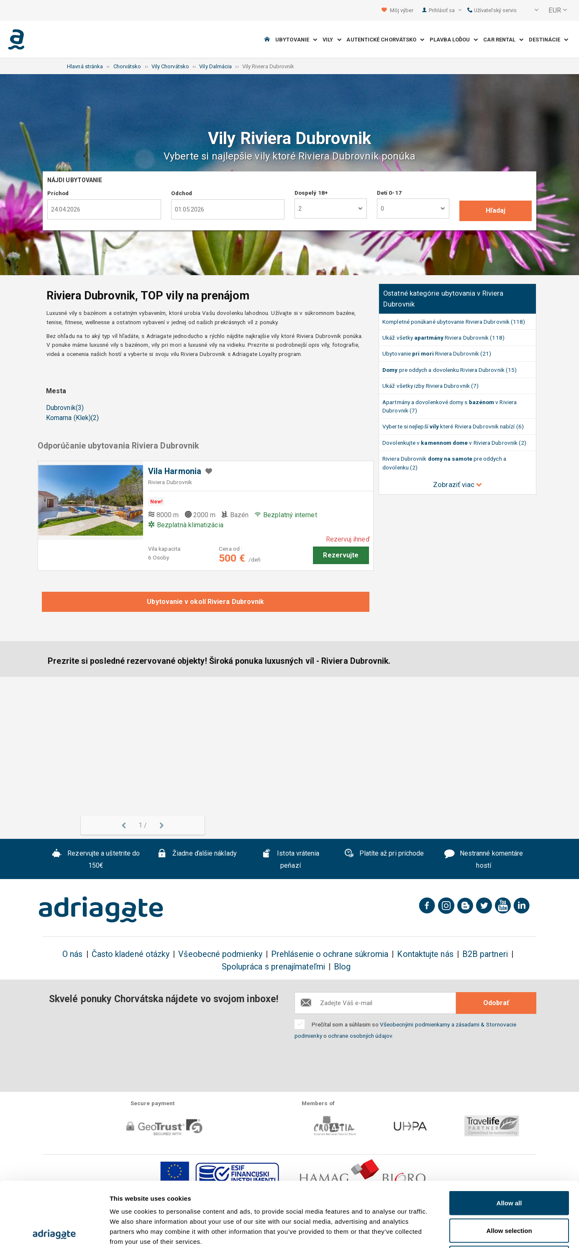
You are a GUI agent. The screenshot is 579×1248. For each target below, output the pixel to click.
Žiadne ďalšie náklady (197, 854)
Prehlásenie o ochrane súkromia (329, 954)
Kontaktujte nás (425, 954)
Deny (509, 1192)
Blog (342, 967)
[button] (530, 10)
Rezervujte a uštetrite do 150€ (96, 859)
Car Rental (503, 39)
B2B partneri (485, 954)
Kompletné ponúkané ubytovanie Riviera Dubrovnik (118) (453, 321)
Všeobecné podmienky (220, 954)
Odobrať (496, 1003)
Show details (439, 1231)
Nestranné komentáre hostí (483, 859)
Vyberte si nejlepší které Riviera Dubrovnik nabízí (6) (453, 426)
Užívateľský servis (492, 10)
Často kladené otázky (131, 954)
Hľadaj (495, 210)
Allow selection (509, 1165)
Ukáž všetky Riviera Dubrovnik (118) (443, 337)
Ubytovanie (296, 39)
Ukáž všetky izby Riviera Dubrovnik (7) (430, 385)
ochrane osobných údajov (360, 1035)
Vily (332, 39)
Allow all (509, 1138)
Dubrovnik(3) (65, 408)
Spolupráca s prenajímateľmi (273, 967)
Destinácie (548, 39)
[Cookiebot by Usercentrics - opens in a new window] (54, 1231)
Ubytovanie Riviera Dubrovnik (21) (436, 353)
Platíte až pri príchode (384, 854)
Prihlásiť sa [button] (445, 10)
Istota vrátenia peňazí (290, 859)
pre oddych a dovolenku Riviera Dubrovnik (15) (449, 369)
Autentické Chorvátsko (385, 39)
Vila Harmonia (174, 471)
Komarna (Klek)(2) (72, 418)
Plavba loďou (454, 39)
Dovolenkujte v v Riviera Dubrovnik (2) (454, 442)
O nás (72, 954)
